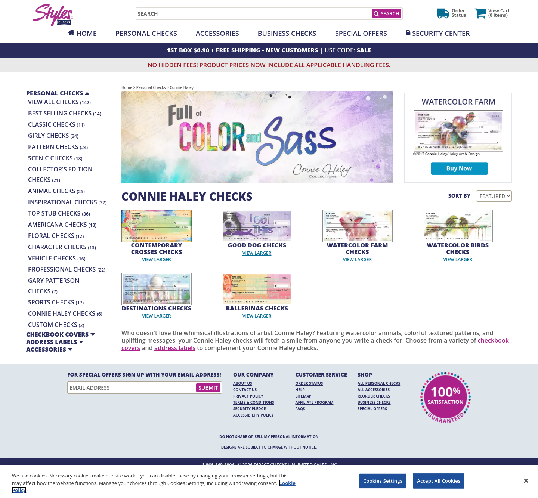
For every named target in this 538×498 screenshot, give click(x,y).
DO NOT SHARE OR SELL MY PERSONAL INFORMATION (269, 436)
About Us (242, 383)
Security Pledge (249, 408)
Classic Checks (56, 124)
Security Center (441, 33)
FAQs (300, 408)
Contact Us (245, 389)
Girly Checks (53, 136)
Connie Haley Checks (65, 313)
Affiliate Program (315, 402)
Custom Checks (56, 325)
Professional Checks (66, 269)
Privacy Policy (248, 396)
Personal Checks (146, 33)
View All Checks (59, 102)
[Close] (526, 480)
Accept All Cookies (438, 480)
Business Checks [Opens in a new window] (287, 33)
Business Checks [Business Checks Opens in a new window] (374, 402)
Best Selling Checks (64, 113)
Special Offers (361, 33)
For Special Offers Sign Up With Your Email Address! (144, 375)
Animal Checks (56, 191)
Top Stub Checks (59, 213)
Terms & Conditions (253, 402)
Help (300, 389)
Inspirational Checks (67, 202)
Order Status (309, 383)
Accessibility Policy (253, 415)
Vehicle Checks (56, 258)
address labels (174, 348)
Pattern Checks (58, 147)
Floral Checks (56, 236)
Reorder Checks (374, 396)
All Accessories (374, 389)
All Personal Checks (379, 383)
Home (86, 33)
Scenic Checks (55, 158)
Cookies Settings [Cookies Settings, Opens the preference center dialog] (382, 480)
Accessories (217, 33)
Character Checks (62, 247)
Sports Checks (56, 302)
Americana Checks (62, 224)
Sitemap (304, 396)
